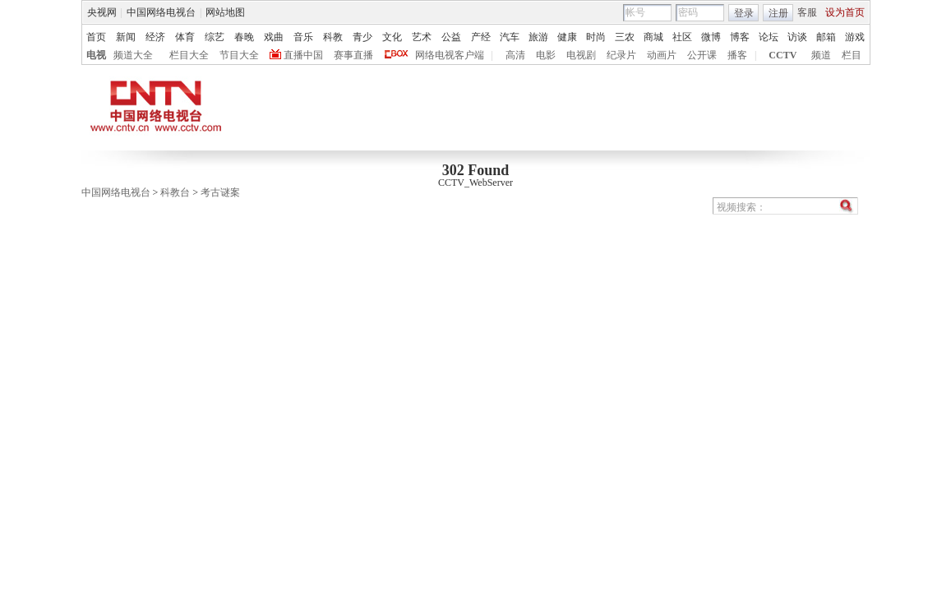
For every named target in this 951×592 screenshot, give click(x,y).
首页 (96, 37)
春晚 (244, 37)
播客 (737, 55)
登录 (744, 13)
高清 (515, 55)
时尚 (596, 37)
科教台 (175, 192)
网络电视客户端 (449, 55)
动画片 (661, 55)
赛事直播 (353, 55)
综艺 (214, 37)
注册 (778, 13)
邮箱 (826, 37)
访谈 (797, 37)
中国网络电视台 (161, 12)
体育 (185, 37)
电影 (546, 55)
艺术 (422, 37)
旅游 (538, 37)
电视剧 (581, 55)
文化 (392, 37)
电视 (96, 55)
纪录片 (621, 55)
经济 (155, 37)
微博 (711, 37)
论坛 (768, 37)
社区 (682, 37)
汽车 (509, 37)
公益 (451, 37)
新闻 (126, 37)
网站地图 (225, 12)
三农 (625, 37)
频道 (821, 55)
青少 (362, 37)
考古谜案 (220, 192)
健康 (567, 37)
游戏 (855, 37)
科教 (333, 37)
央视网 (102, 12)
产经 (481, 37)
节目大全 (239, 55)
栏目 (851, 55)
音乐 (303, 37)
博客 (740, 37)
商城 (653, 37)
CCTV (782, 55)
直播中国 (303, 55)
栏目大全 (189, 55)
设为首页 (845, 12)
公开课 (702, 55)
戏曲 (274, 37)
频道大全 (133, 55)
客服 (807, 12)
